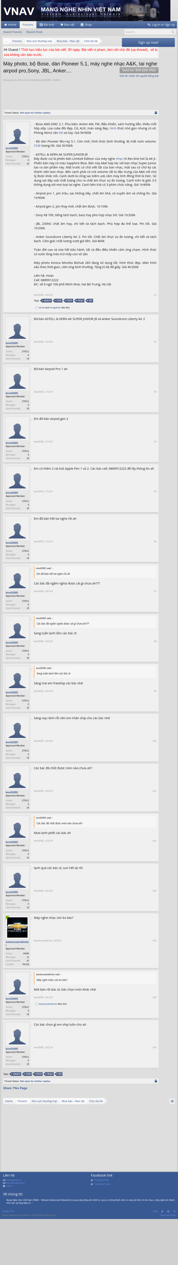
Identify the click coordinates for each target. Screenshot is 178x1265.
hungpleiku (55, 353)
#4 (116, 505)
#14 (116, 1015)
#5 (116, 556)
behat (42, 353)
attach (47, 346)
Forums (28, 25)
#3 (116, 455)
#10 (116, 807)
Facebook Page (101, 1232)
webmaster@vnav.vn (15, 1235)
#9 (116, 757)
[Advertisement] (80, 100)
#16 (116, 1116)
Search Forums (12, 32)
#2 (116, 405)
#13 (116, 958)
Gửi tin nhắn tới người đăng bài (100, 83)
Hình (73, 139)
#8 (116, 707)
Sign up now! (148, 42)
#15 (116, 1058)
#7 (116, 656)
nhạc (37, 174)
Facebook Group (102, 1236)
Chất (79, 157)
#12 (116, 908)
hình (69, 346)
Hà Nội (25, 1015)
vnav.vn (9, 1238)
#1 (116, 341)
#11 (116, 858)
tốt (61, 144)
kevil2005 (46, 87)
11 (28, 1008)
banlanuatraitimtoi (17, 994)
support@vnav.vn (13, 1232)
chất (58, 346)
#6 (116, 606)
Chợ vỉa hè (23, 87)
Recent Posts (34, 32)
